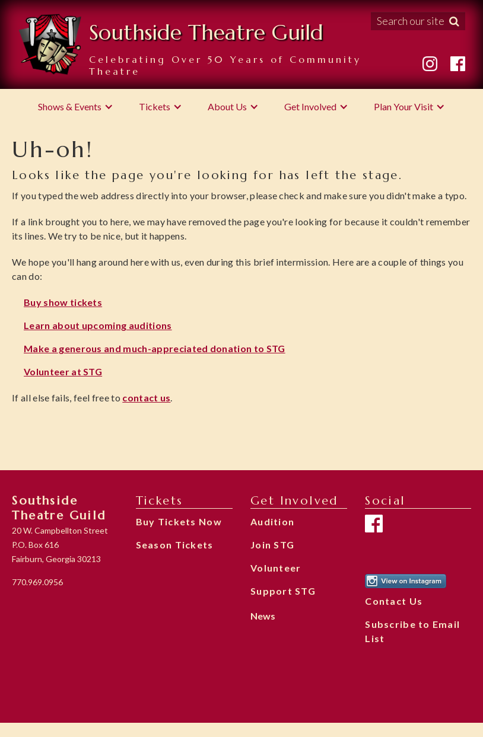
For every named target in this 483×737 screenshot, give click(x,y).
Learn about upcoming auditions (98, 325)
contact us (146, 397)
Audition (272, 521)
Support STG (283, 590)
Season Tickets (175, 544)
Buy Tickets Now (179, 521)
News (262, 615)
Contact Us (393, 601)
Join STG (272, 544)
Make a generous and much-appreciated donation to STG (154, 348)
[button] (75, 107)
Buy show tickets (63, 302)
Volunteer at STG (63, 371)
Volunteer (275, 567)
